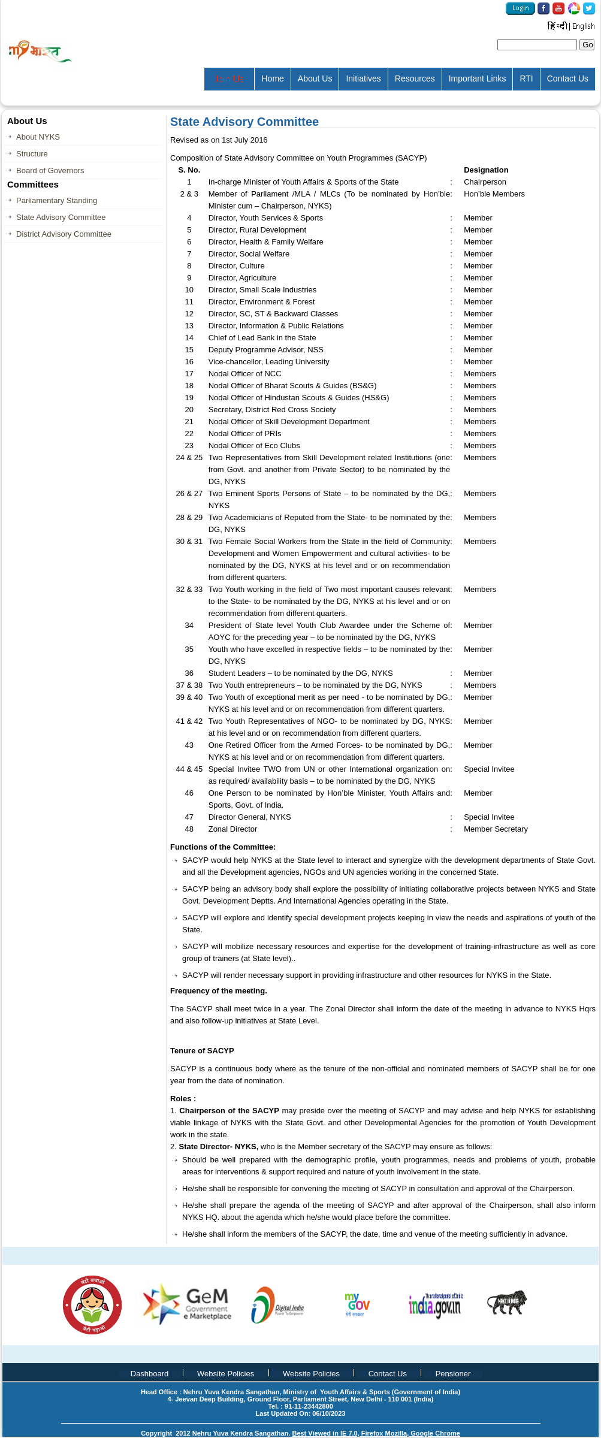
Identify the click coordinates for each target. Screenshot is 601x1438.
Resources (415, 78)
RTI (526, 78)
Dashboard (150, 1373)
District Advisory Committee (63, 233)
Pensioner (453, 1373)
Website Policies (225, 1373)
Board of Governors (50, 170)
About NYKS (38, 136)
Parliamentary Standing (56, 200)
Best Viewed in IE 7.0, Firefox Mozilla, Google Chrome (376, 1433)
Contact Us (567, 78)
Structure (32, 153)
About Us (315, 78)
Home (272, 78)
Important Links (477, 78)
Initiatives (363, 78)
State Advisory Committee (61, 217)
